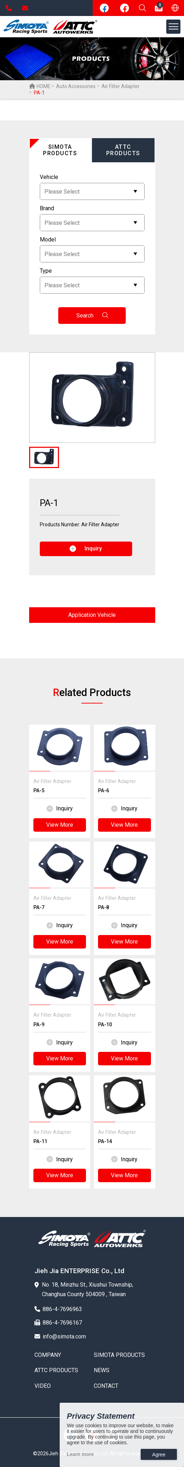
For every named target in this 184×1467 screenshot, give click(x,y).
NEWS (101, 1370)
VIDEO (42, 1386)
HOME (39, 86)
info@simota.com (25, 8)
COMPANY (47, 1355)
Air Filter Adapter (121, 86)
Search (92, 315)
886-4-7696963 (9, 8)
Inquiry (60, 808)
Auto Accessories (76, 86)
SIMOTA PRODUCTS (119, 1355)
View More (59, 824)
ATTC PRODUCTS (56, 1370)
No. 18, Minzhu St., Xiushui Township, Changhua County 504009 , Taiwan (83, 1289)
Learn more (80, 1454)
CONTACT (106, 1386)
